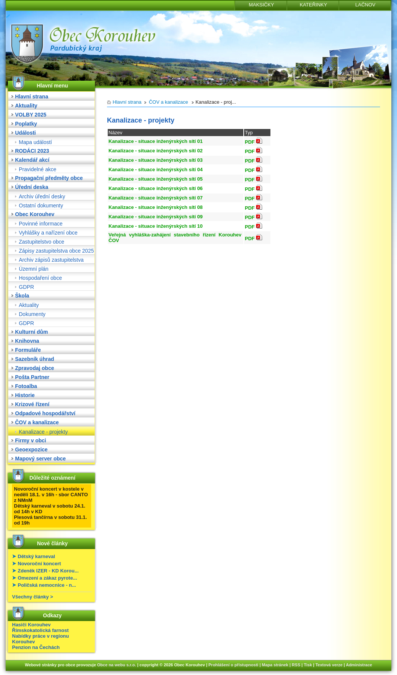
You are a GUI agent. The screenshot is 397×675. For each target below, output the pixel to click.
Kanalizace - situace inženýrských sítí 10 (155, 226)
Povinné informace (41, 224)
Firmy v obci (30, 440)
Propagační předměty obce (49, 178)
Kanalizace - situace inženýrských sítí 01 (155, 141)
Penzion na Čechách (36, 647)
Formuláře (28, 350)
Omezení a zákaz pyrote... (47, 578)
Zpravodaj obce (34, 368)
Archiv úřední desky (42, 196)
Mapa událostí (35, 142)
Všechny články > (32, 597)
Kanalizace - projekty (43, 432)
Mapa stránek (275, 665)
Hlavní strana (31, 97)
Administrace (359, 665)
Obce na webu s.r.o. (116, 665)
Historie (25, 395)
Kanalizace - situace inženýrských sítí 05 (155, 179)
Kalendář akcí (32, 160)
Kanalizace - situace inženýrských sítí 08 (155, 207)
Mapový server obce (40, 459)
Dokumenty (32, 314)
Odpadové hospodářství (45, 413)
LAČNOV (365, 5)
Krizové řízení (32, 404)
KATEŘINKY (313, 5)
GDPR (26, 287)
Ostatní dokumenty (41, 205)
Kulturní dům (31, 332)
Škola (22, 296)
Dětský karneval (36, 556)
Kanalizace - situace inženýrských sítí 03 (155, 160)
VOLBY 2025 (30, 115)
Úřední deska (31, 187)
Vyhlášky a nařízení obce (48, 233)
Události (25, 133)
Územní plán (34, 269)
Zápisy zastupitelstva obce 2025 (56, 251)
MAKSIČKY (261, 5)
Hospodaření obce (40, 278)
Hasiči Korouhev (31, 624)
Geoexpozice (31, 449)
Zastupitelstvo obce (41, 242)
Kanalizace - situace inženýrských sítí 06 (155, 188)
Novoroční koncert (39, 563)
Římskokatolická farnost (40, 630)
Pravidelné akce (37, 169)
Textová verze (328, 665)
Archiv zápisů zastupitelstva (51, 260)
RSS (296, 665)
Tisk (308, 665)
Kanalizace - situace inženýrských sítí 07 (155, 198)
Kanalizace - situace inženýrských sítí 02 (155, 150)
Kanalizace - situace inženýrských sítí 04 (155, 169)
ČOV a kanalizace (37, 422)
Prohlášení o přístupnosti (233, 665)
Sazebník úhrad (34, 359)
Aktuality (26, 106)
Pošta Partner (32, 377)
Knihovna (27, 341)
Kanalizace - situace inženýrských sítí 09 (155, 216)
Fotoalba (26, 386)
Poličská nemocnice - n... (47, 585)
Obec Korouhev (34, 214)
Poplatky (26, 124)
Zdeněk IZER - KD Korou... (48, 571)
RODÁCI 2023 (32, 151)
